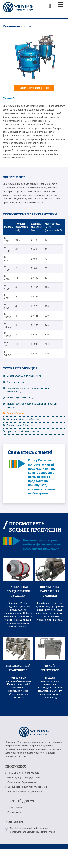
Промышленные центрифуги (23, 773)
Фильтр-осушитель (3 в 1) (20, 397)
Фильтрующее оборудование (23, 777)
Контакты (14, 822)
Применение (14, 807)
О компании (14, 812)
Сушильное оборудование (21, 782)
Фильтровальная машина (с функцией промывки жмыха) (32, 406)
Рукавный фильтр (16, 413)
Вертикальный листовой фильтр (23, 419)
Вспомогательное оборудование (25, 791)
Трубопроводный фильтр (20, 425)
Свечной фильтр (15, 382)
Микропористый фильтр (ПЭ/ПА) (24, 376)
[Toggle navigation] (60, 4)
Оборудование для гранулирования (27, 786)
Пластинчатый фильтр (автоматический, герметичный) (28, 390)
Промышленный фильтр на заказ (24, 431)
